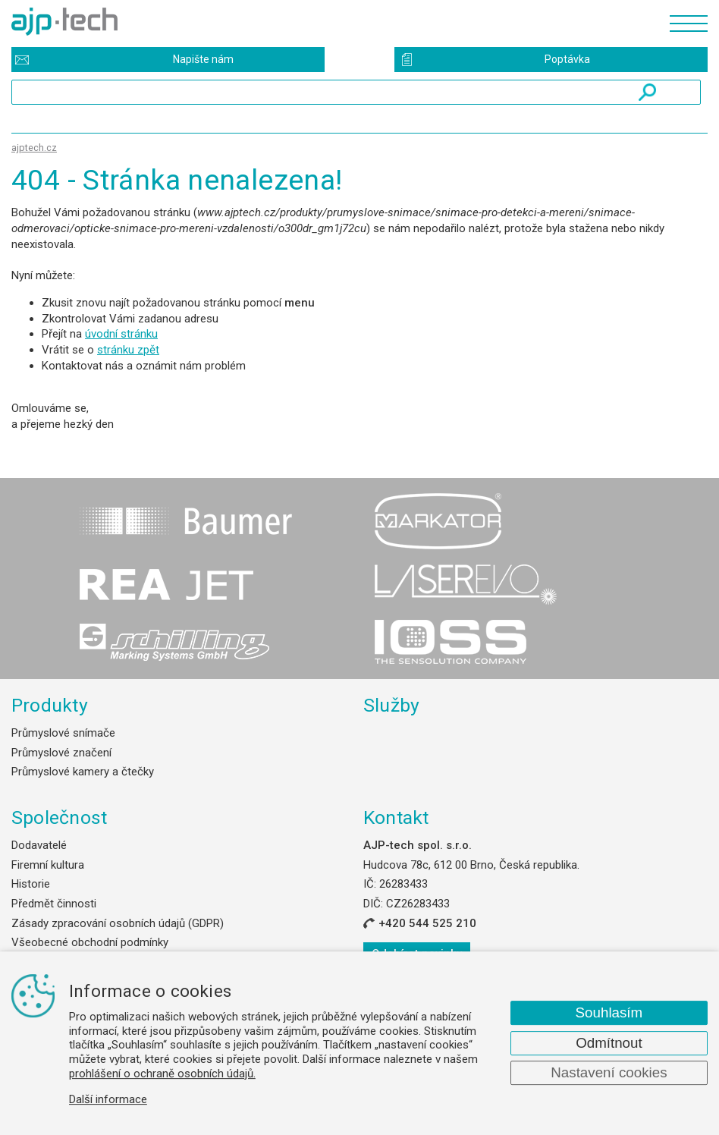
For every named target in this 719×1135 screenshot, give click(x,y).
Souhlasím (609, 1012)
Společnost (59, 817)
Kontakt (396, 817)
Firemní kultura (47, 865)
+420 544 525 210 (427, 923)
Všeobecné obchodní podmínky (89, 942)
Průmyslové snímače (63, 733)
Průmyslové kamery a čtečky (82, 771)
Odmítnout (609, 1043)
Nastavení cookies (609, 1072)
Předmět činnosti (53, 903)
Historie (30, 884)
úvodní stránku (121, 334)
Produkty (49, 705)
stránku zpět (128, 350)
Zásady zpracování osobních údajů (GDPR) (117, 923)
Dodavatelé (39, 845)
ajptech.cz (34, 147)
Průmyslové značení (61, 752)
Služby (391, 705)
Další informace (108, 1099)
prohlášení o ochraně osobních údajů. (162, 1073)
